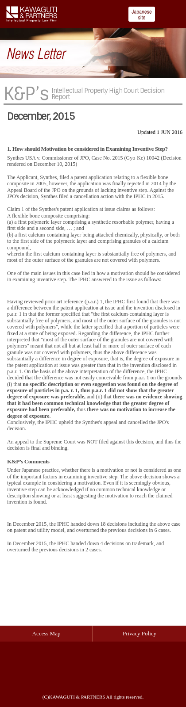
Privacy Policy (139, 633)
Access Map (46, 633)
